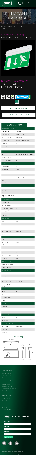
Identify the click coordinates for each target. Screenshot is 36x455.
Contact (31, 7)
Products (4, 7)
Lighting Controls (6, 384)
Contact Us (27, 454)
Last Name (6, 431)
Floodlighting (5, 377)
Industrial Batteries (6, 409)
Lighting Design (22, 7)
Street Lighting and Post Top (9, 388)
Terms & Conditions (7, 454)
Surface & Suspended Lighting (9, 390)
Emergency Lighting (13, 26)
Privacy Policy (16, 454)
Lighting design (6, 398)
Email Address (7, 421)
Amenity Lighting (6, 373)
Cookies (22, 454)
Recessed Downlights (7, 386)
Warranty (4, 407)
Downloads (5, 405)
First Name (6, 426)
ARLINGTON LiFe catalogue (19, 114)
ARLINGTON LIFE (25, 26)
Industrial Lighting (6, 380)
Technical (4, 400)
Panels (3, 382)
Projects (13, 7)
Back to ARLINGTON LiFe (18, 108)
